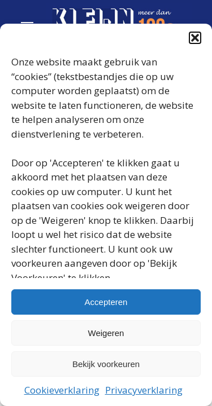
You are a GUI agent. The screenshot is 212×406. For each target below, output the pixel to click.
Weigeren (106, 333)
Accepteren (106, 302)
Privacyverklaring (144, 389)
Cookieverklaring (61, 389)
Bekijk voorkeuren (106, 364)
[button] (195, 37)
